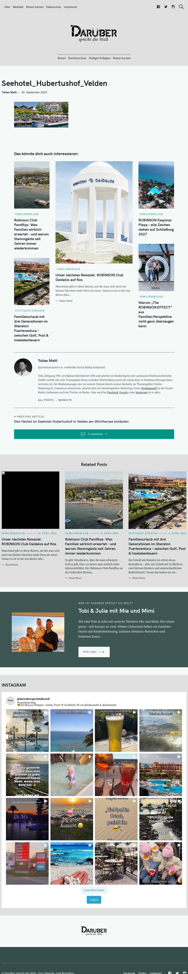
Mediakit (18, 7)
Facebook (112, 392)
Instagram (141, 392)
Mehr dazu (90, 651)
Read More (65, 300)
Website (65, 400)
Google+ (124, 392)
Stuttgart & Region (99, 58)
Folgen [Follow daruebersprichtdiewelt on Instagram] (94, 899)
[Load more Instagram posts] (94, 890)
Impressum (70, 7)
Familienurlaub (77, 58)
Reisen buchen (35, 7)
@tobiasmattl (149, 388)
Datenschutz (53, 7)
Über (7, 7)
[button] (27, 730)
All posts (46, 400)
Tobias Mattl (9, 92)
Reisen (62, 58)
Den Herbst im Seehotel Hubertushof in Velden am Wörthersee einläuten (71, 421)
